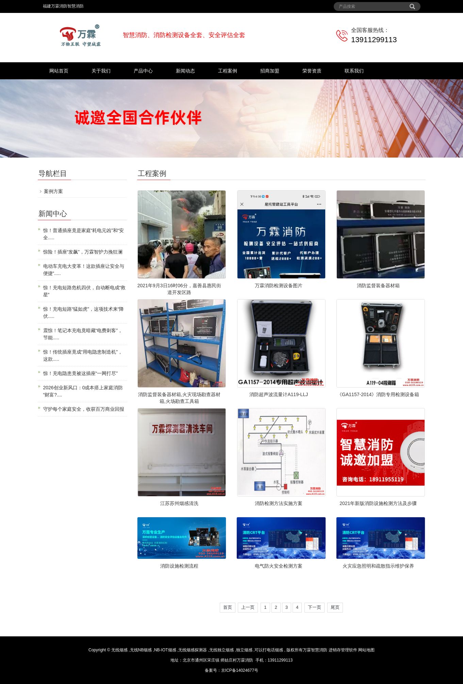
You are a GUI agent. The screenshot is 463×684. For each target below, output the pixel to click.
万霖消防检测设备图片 (278, 285)
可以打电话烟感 (268, 650)
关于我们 (101, 71)
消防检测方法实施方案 (278, 503)
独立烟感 (244, 650)
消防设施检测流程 (179, 566)
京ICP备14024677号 (239, 670)
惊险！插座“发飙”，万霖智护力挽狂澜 (82, 252)
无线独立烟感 (221, 650)
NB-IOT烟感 (165, 650)
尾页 (335, 607)
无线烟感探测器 (192, 650)
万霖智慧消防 (315, 650)
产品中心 (143, 71)
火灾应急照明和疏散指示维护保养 (378, 566)
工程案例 (227, 71)
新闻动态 (185, 71)
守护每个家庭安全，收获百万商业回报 (83, 409)
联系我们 (354, 71)
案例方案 (53, 191)
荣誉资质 (311, 71)
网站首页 (58, 71)
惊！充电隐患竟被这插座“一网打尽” (80, 373)
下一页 (314, 607)
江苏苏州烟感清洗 (179, 503)
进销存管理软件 (343, 650)
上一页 (247, 607)
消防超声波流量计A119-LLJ (278, 394)
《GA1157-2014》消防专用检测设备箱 (378, 394)
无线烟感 (119, 650)
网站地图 (366, 650)
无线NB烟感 (141, 650)
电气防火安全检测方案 (278, 566)
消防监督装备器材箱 (378, 285)
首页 (227, 607)
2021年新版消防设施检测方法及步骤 (378, 503)
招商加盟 (269, 71)
